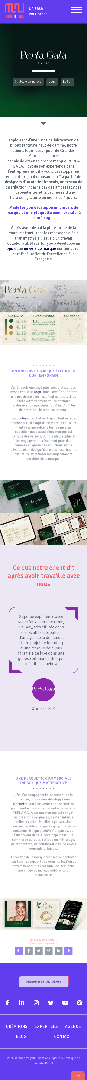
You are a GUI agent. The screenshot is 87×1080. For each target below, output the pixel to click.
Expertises (46, 1026)
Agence (73, 1026)
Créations (16, 1026)
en (77, 1076)
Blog (21, 1036)
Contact (62, 1036)
